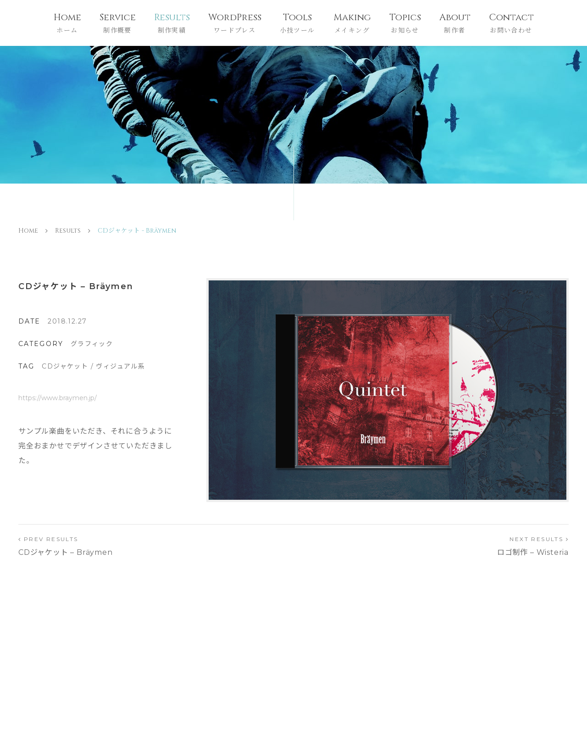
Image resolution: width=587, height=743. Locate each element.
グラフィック (92, 344)
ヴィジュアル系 (120, 366)
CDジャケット (65, 366)
